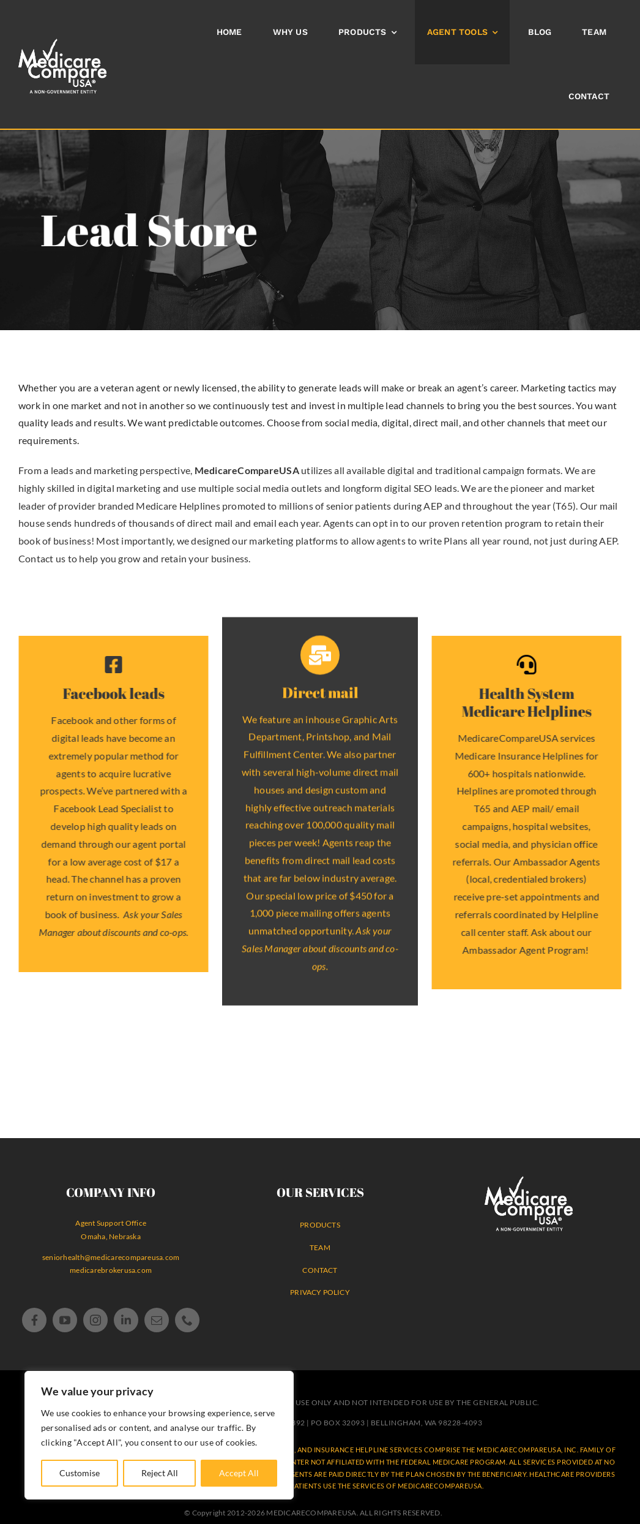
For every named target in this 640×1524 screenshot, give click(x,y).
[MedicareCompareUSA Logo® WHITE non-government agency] (529, 1180)
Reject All (159, 1473)
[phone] (187, 1320)
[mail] (156, 1320)
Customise (79, 1473)
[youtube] (65, 1320)
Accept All (239, 1473)
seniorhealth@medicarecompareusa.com (110, 1257)
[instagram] (95, 1320)
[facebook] (34, 1320)
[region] (159, 1435)
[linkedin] (126, 1320)
